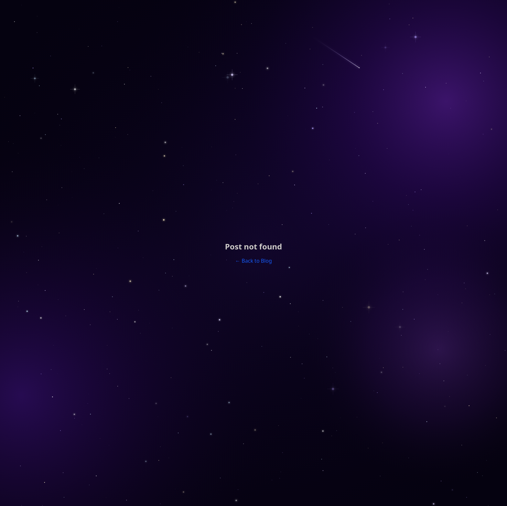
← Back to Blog (253, 260)
